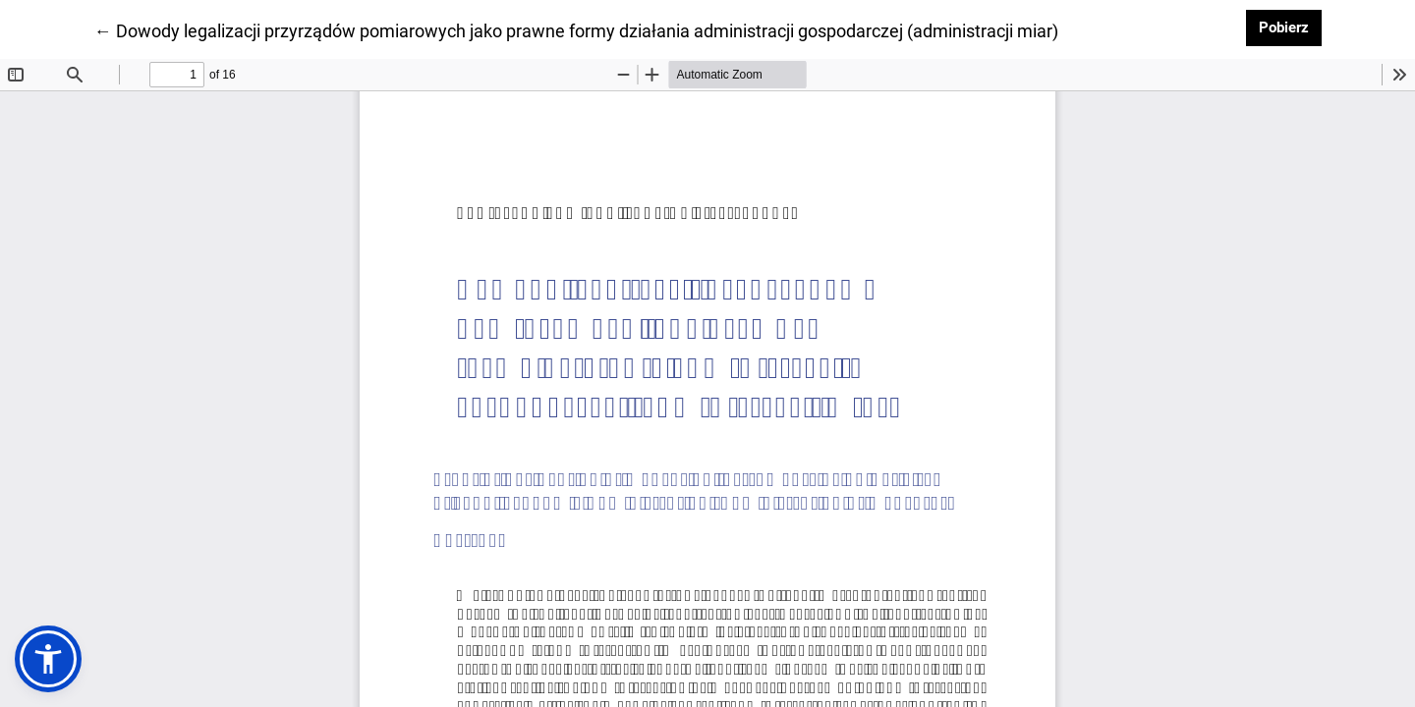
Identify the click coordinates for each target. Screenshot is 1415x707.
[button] (48, 658)
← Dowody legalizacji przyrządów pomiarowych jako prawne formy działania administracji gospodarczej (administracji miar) (576, 29)
